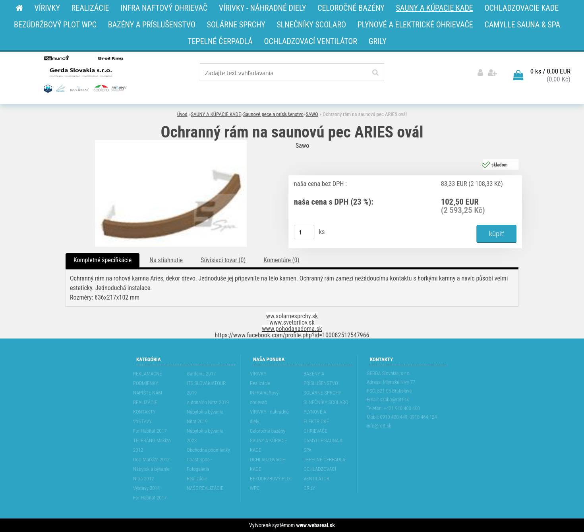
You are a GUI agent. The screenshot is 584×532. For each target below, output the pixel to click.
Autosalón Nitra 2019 (208, 402)
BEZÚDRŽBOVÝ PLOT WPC (271, 483)
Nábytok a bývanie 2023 (205, 435)
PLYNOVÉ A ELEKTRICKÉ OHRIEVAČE (316, 421)
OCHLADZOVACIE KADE (267, 464)
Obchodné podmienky (208, 450)
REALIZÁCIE (145, 402)
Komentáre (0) (281, 260)
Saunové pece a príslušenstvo (273, 114)
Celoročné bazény (267, 431)
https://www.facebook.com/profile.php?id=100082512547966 (292, 335)
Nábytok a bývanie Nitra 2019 (205, 416)
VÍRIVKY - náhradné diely (269, 416)
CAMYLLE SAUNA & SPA (323, 445)
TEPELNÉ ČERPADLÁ (324, 459)
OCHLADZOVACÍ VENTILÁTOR (320, 474)
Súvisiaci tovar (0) (223, 260)
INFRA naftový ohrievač (264, 397)
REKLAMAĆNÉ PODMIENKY (147, 378)
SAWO (312, 114)
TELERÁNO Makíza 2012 (152, 445)
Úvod (182, 114)
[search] (375, 72)
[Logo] (84, 73)
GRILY (309, 488)
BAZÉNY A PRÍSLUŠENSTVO (321, 378)
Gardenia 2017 (201, 374)
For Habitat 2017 (150, 431)
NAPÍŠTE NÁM (147, 393)
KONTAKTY (144, 412)
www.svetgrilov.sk (291, 322)
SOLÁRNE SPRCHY (322, 393)
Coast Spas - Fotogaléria (199, 464)
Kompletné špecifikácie (102, 260)
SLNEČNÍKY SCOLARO (326, 402)
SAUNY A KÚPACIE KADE (216, 114)
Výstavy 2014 (146, 488)
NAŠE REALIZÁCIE (205, 488)
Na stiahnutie (166, 260)
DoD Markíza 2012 (151, 459)
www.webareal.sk (315, 525)
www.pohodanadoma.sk (292, 329)
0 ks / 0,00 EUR (550, 71)
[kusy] (304, 232)
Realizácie (197, 479)
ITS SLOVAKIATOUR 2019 (206, 388)
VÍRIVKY (258, 374)
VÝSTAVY (142, 421)
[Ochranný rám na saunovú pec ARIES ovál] (171, 143)
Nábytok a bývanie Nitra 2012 (151, 474)
